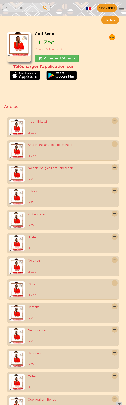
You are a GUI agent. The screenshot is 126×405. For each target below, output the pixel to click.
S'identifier (107, 8)
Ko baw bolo (36, 214)
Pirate (32, 237)
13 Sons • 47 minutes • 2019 (51, 48)
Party (31, 284)
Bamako (34, 307)
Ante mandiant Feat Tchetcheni (50, 145)
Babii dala (34, 353)
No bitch (34, 260)
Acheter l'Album (57, 58)
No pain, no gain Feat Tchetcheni (51, 168)
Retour (110, 20)
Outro (32, 376)
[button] (89, 8)
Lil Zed (45, 42)
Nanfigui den (37, 330)
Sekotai (33, 191)
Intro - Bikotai (37, 121)
